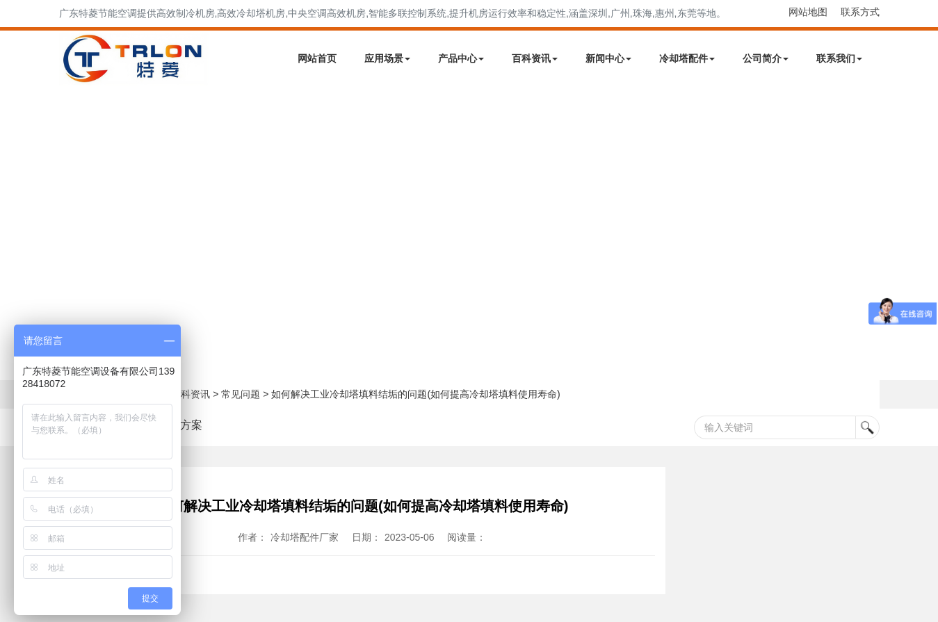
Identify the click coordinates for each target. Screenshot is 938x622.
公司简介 (766, 58)
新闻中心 (608, 58)
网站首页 (317, 58)
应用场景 (387, 58)
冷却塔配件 (687, 58)
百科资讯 (535, 58)
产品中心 (461, 58)
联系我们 (839, 58)
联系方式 (860, 11)
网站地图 (808, 11)
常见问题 (240, 394)
